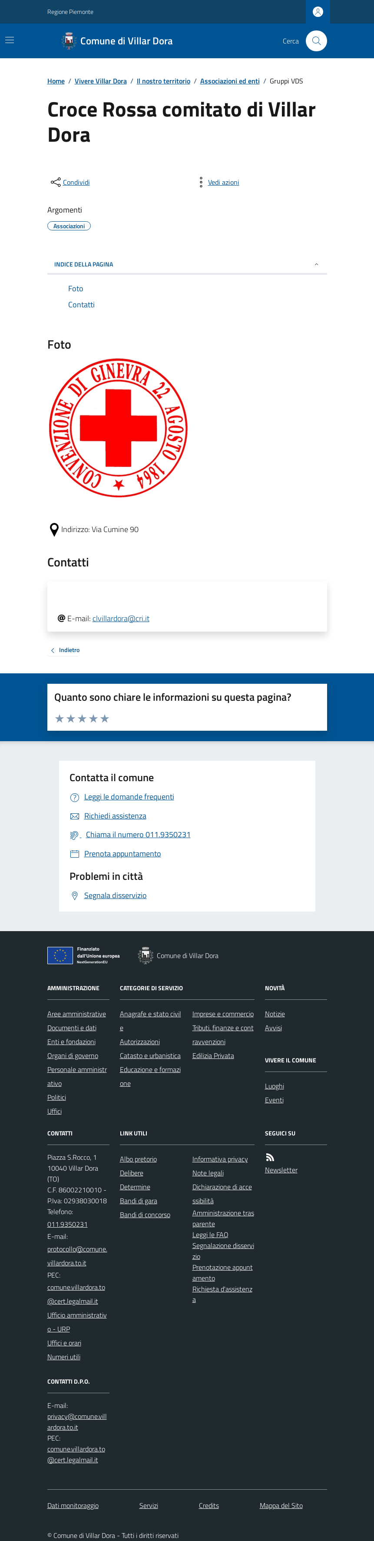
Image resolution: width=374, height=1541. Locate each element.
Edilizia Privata (213, 1055)
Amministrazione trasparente (223, 1218)
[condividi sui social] (69, 182)
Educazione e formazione (150, 1076)
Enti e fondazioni (71, 1041)
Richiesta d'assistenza (222, 1294)
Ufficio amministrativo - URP (77, 1322)
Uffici (54, 1111)
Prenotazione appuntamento (222, 1272)
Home (56, 81)
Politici (56, 1097)
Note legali (208, 1173)
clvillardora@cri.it (121, 618)
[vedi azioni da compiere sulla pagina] (216, 182)
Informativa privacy (220, 1159)
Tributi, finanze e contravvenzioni (223, 1034)
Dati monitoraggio (73, 1505)
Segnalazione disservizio (223, 1250)
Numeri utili (63, 1356)
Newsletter (281, 1170)
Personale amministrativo (77, 1076)
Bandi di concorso (145, 1214)
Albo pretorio (138, 1159)
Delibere (131, 1173)
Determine (135, 1187)
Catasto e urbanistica (150, 1055)
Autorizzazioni (140, 1041)
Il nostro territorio (163, 81)
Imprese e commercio (223, 1013)
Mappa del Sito (281, 1505)
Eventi (274, 1100)
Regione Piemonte (70, 11)
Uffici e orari (64, 1343)
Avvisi (273, 1027)
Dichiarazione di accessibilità (222, 1194)
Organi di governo (72, 1055)
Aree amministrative (76, 1013)
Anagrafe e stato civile (150, 1020)
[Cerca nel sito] (313, 40)
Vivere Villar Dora (101, 81)
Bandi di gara (138, 1200)
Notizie (275, 1013)
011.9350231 (67, 1224)
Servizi (148, 1505)
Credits (209, 1505)
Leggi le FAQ (210, 1234)
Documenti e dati (71, 1027)
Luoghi (274, 1086)
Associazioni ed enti (230, 81)
